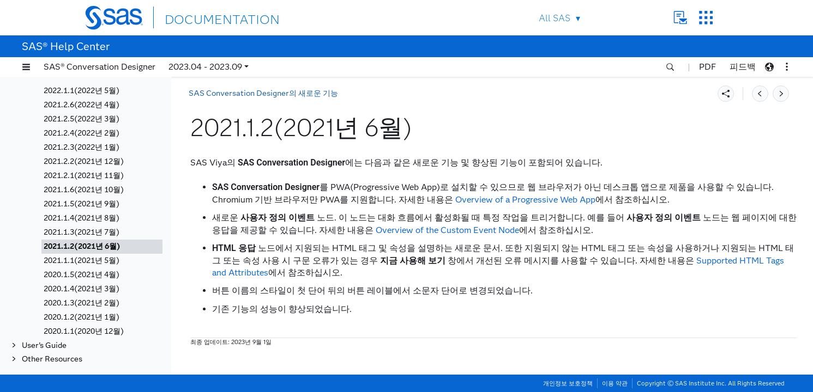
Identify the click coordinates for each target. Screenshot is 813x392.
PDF (707, 67)
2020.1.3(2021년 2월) (81, 303)
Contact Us (680, 17)
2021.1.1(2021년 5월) (81, 260)
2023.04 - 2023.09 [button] (205, 67)
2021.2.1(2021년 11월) (84, 175)
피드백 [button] (743, 67)
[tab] (101, 247)
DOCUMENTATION (204, 17)
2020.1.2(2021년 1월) (81, 317)
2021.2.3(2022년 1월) (81, 147)
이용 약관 (615, 383)
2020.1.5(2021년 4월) (81, 274)
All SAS (554, 18)
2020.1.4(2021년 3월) (81, 288)
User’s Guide (44, 345)
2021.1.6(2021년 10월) (84, 189)
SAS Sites (706, 17)
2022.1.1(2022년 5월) (81, 90)
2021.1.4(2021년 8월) (81, 218)
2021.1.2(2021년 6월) (82, 246)
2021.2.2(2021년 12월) (84, 161)
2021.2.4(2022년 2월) (81, 133)
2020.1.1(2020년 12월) (84, 331)
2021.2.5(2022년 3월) (81, 119)
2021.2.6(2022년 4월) (81, 104)
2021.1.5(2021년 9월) (81, 204)
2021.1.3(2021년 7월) (81, 232)
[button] (26, 67)
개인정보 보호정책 (568, 383)
